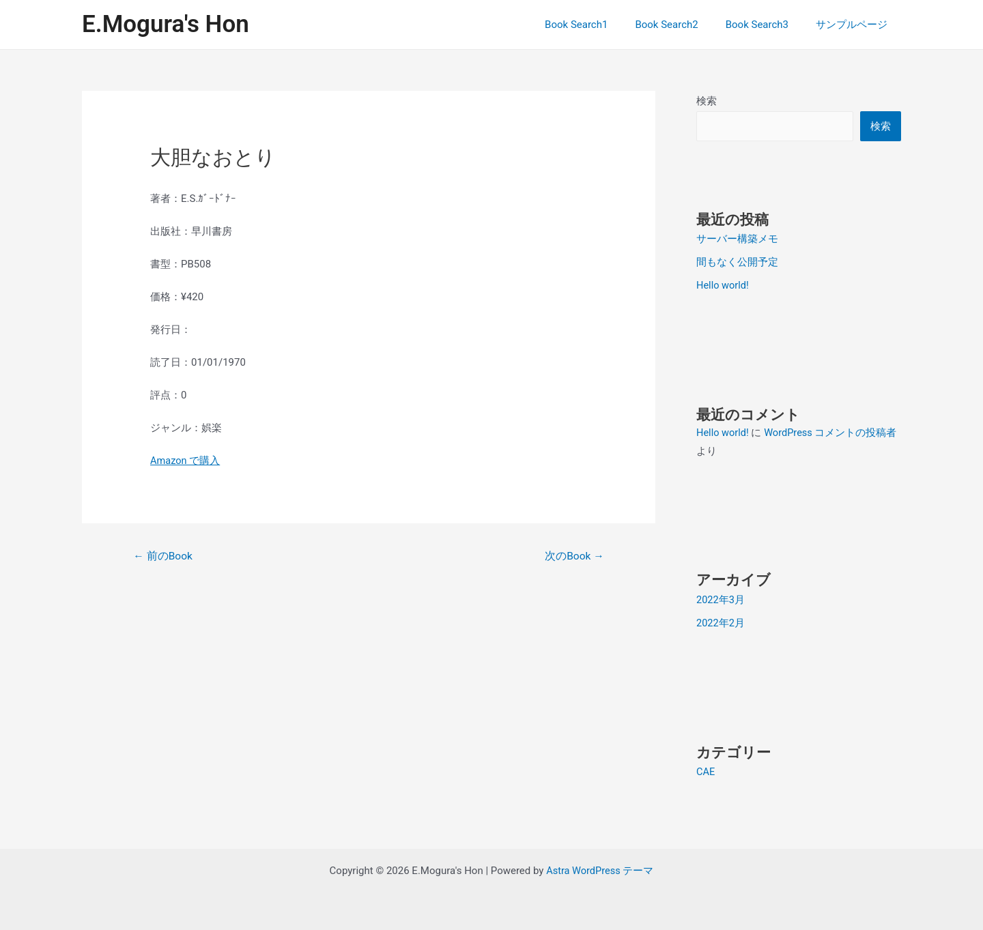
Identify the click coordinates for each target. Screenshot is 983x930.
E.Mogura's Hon (165, 24)
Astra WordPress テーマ (600, 870)
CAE (705, 771)
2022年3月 (720, 599)
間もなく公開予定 (737, 262)
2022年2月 (720, 622)
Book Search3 (767, 24)
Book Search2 (683, 24)
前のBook (164, 556)
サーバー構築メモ (737, 239)
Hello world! (723, 285)
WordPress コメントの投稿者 (833, 432)
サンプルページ (855, 24)
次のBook (573, 556)
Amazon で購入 (185, 460)
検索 (706, 101)
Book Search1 (600, 24)
